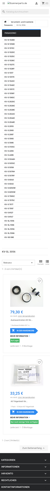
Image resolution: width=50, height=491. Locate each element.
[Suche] (25, 11)
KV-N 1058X (9, 44)
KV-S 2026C (9, 106)
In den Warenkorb (23, 330)
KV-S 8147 (8, 217)
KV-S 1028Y (9, 69)
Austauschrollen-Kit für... (22, 320)
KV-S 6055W (9, 192)
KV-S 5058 (9, 167)
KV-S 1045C (9, 81)
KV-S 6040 (9, 180)
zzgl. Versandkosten (26, 316)
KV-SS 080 (9, 237)
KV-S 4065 (9, 151)
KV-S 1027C (9, 64)
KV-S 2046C (9, 118)
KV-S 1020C (9, 52)
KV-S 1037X (9, 77)
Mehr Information (19, 336)
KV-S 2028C (9, 110)
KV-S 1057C (9, 89)
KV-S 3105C (9, 147)
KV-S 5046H (9, 159)
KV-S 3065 (9, 138)
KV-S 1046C (9, 85)
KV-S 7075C (9, 200)
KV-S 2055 (9, 126)
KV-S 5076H (9, 171)
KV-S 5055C (9, 163)
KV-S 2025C (9, 101)
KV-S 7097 (8, 208)
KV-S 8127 (8, 212)
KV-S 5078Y (9, 175)
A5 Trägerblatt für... (19, 401)
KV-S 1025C (9, 56)
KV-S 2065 (9, 130)
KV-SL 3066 (9, 233)
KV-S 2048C (9, 122)
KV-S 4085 (9, 155)
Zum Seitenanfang (33, 448)
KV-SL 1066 (9, 225)
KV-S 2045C (9, 114)
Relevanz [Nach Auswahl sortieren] (18, 262)
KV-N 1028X (9, 40)
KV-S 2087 (8, 134)
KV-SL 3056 (9, 229)
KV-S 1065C (9, 97)
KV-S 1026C (9, 60)
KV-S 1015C (9, 48)
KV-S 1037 (8, 73)
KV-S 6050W (9, 188)
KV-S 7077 (8, 204)
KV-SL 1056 (9, 221)
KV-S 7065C (9, 196)
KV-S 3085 (9, 143)
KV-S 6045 (9, 184)
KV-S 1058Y (9, 93)
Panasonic (10, 33)
